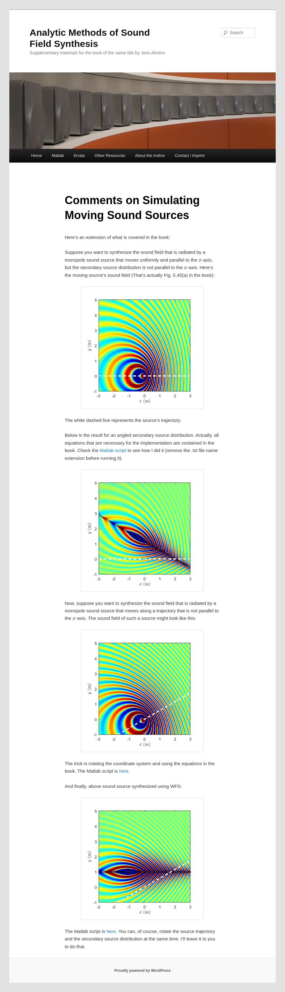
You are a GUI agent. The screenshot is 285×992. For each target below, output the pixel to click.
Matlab (58, 155)
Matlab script (113, 450)
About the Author (150, 155)
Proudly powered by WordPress (142, 970)
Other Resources (110, 155)
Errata (79, 155)
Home (36, 155)
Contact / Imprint (189, 155)
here (123, 771)
